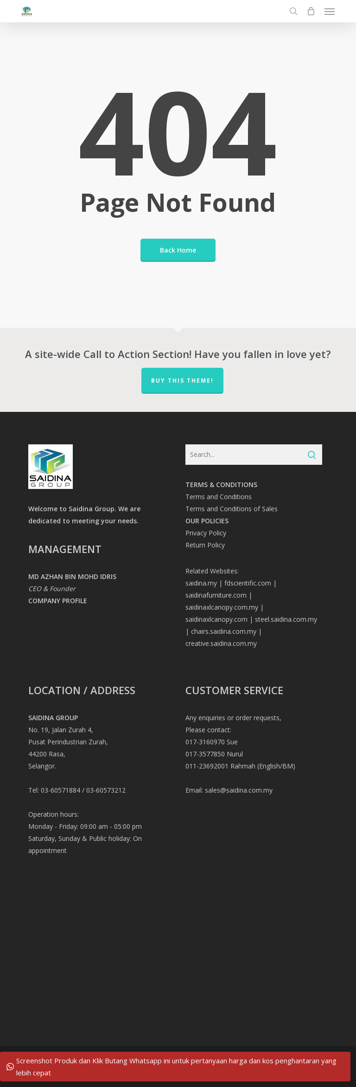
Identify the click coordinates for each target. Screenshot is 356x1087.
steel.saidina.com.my (286, 619)
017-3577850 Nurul (214, 753)
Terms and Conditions (218, 496)
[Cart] (311, 11)
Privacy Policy (205, 532)
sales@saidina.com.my (239, 790)
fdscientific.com (247, 583)
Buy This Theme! (182, 380)
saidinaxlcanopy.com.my (221, 607)
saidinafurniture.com (216, 595)
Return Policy (205, 544)
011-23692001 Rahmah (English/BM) (240, 766)
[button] (329, 11)
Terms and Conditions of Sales (231, 508)
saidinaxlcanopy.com (216, 619)
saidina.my (201, 583)
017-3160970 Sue (211, 741)
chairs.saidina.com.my (223, 631)
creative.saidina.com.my (221, 643)
